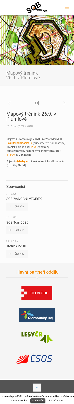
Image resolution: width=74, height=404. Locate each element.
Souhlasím (37, 400)
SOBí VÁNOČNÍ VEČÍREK (24, 199)
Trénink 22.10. (16, 246)
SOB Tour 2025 (17, 222)
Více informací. (56, 400)
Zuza (13, 126)
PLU (33, 146)
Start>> (11, 154)
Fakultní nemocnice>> (19, 143)
